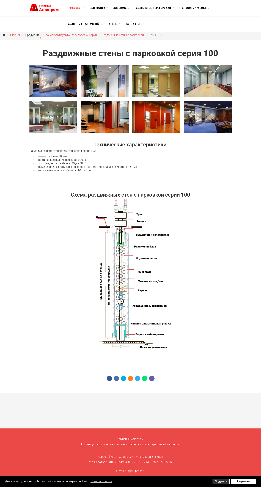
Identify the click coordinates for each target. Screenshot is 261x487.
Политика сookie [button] (101, 481)
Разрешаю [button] (243, 481)
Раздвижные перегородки (153, 8)
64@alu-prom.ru (135, 471)
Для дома (120, 8)
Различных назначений (83, 24)
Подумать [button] (221, 481)
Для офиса (97, 8)
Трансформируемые (193, 8)
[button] (114, 481)
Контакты (133, 24)
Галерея (113, 24)
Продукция (74, 8)
